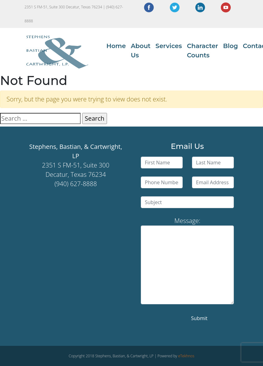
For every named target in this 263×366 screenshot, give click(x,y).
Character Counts (202, 50)
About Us (141, 50)
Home (116, 46)
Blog (230, 46)
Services (168, 46)
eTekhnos (186, 356)
